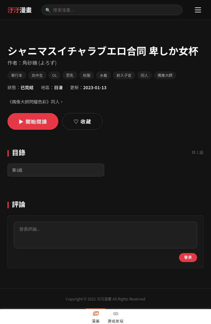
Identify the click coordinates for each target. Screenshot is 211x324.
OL (54, 75)
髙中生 (37, 75)
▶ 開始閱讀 (33, 121)
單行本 (16, 75)
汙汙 (19, 9)
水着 (103, 75)
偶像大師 (165, 75)
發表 (188, 257)
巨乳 (70, 75)
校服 (86, 75)
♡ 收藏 (82, 121)
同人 (144, 75)
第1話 (17, 170)
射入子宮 (124, 75)
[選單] (198, 9)
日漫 (58, 87)
